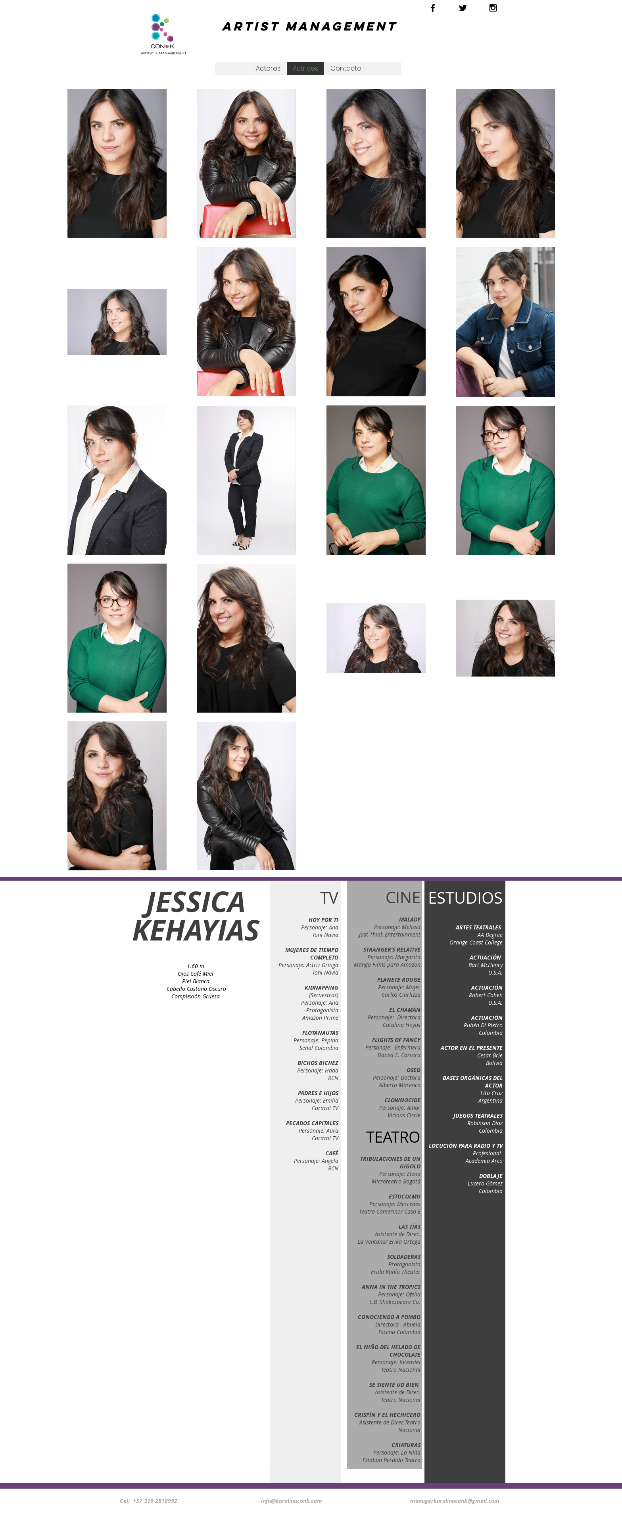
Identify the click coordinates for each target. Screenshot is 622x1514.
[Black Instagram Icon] (493, 8)
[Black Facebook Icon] (433, 8)
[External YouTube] (194, 1070)
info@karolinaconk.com (291, 1500)
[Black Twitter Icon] (463, 8)
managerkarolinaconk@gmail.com (454, 1500)
